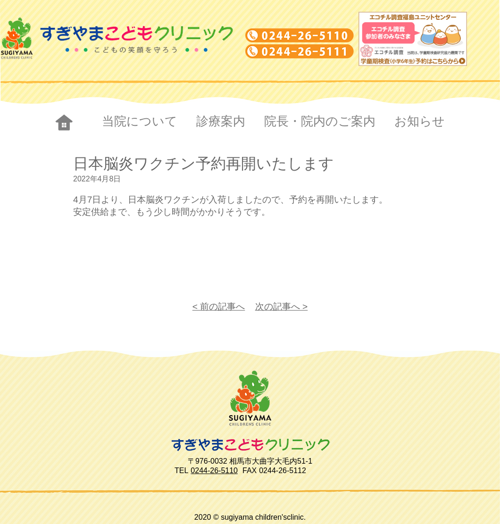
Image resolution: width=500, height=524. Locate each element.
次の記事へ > (281, 306)
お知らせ (419, 121)
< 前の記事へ (218, 306)
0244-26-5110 (214, 471)
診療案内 (220, 121)
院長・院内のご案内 (319, 121)
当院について (139, 121)
